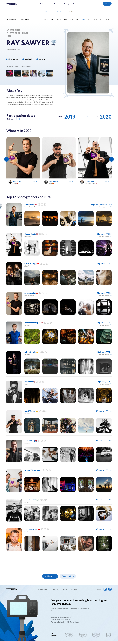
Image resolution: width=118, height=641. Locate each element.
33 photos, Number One (101, 204)
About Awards (57, 12)
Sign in (107, 4)
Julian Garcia (31, 352)
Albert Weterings (33, 470)
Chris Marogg (31, 263)
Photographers (44, 4)
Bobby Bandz (31, 234)
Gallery (66, 4)
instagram (13, 59)
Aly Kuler (29, 381)
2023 (65, 19)
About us (75, 4)
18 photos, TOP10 (104, 411)
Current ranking (24, 19)
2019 (89, 19)
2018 (95, 19)
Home (47, 12)
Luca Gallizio (31, 499)
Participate (48, 576)
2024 (59, 19)
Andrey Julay (31, 293)
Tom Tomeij (30, 440)
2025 (52, 19)
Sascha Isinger (32, 529)
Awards (56, 4)
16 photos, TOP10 (104, 470)
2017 (101, 19)
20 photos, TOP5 (104, 352)
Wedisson (11, 3)
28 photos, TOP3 (104, 234)
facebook (28, 59)
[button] (6, 159)
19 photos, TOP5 (104, 381)
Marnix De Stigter (33, 322)
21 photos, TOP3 (104, 263)
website (41, 59)
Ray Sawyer (30, 204)
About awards (67, 576)
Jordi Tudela (31, 411)
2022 (71, 19)
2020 (83, 19)
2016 (107, 19)
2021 (77, 19)
